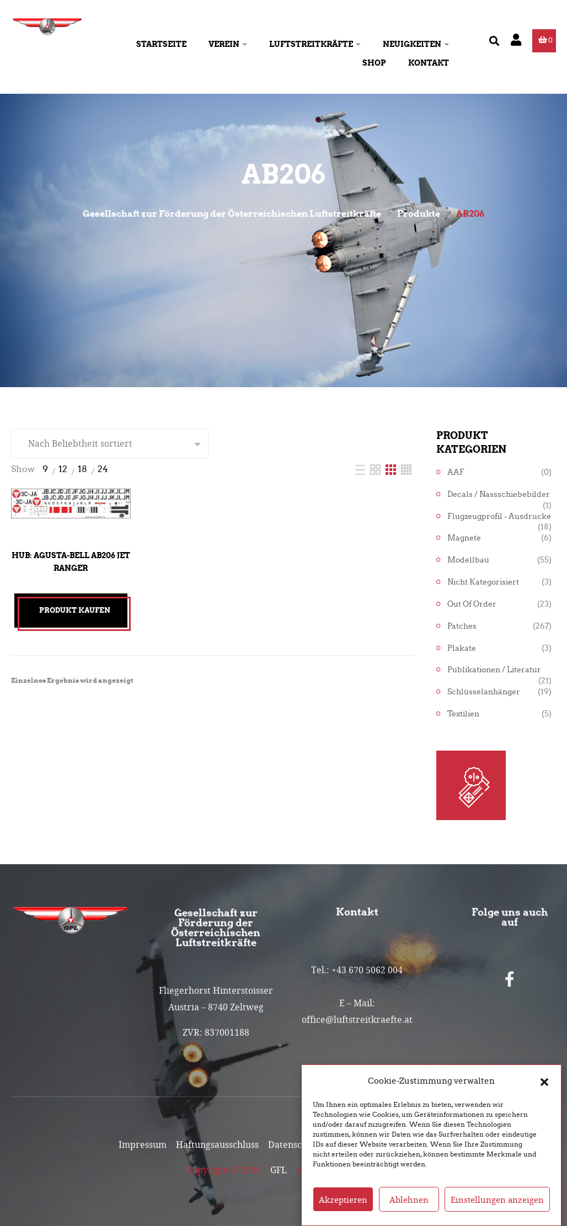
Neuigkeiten (416, 44)
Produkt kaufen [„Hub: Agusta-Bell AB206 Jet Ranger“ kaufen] (74, 610)
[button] (544, 1093)
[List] (361, 469)
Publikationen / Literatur (494, 669)
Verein (227, 44)
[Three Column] (392, 469)
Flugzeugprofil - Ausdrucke (499, 516)
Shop (374, 63)
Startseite (161, 44)
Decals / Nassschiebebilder (498, 494)
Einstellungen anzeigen (497, 1211)
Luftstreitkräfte (315, 44)
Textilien (463, 714)
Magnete (464, 538)
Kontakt (428, 63)
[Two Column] (376, 469)
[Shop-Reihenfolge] (110, 443)
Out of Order (471, 604)
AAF (455, 472)
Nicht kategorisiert (483, 582)
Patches (462, 626)
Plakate (461, 648)
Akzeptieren (343, 1211)
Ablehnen (409, 1211)
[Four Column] (406, 469)
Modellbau (468, 560)
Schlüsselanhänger (483, 692)
